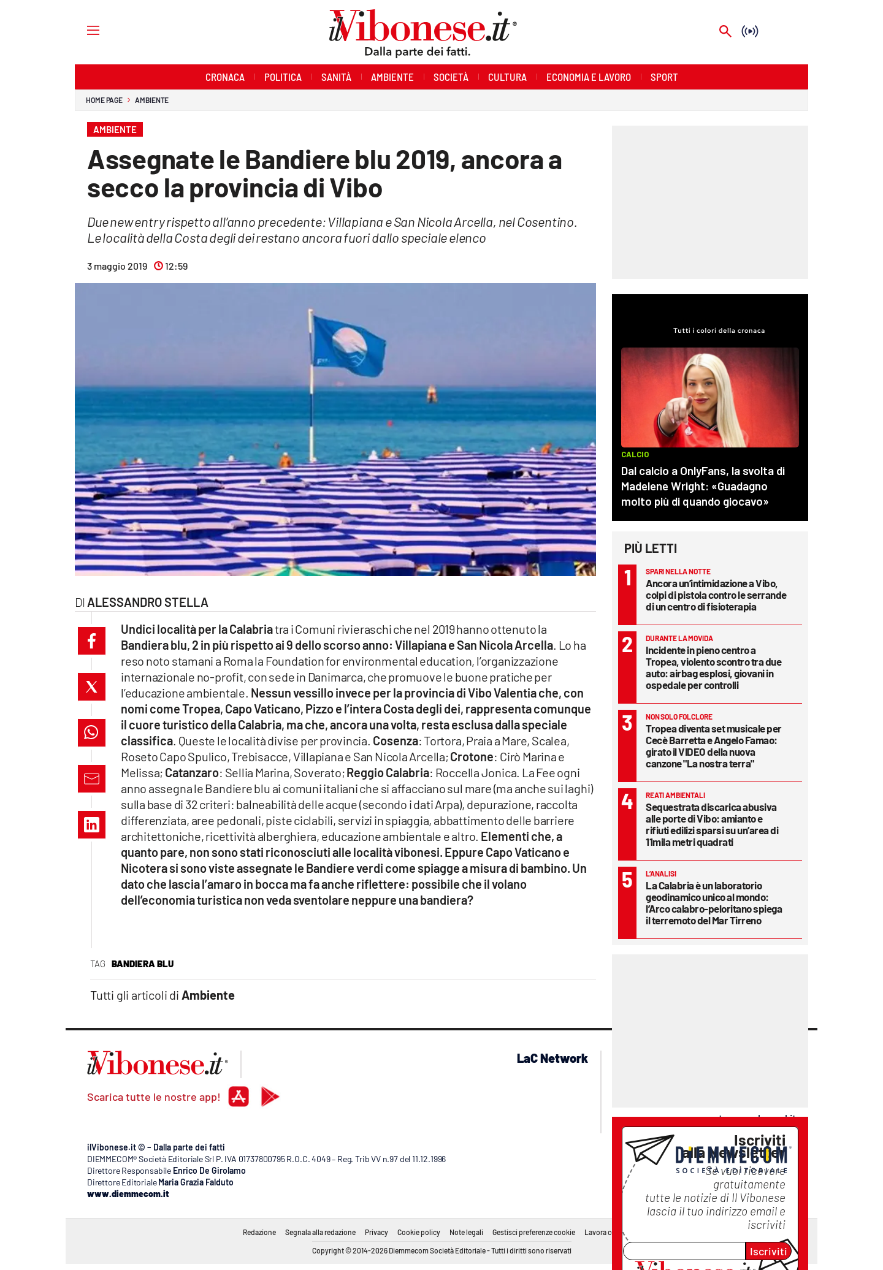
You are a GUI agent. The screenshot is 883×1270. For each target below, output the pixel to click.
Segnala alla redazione (320, 1232)
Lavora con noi (608, 1232)
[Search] (725, 32)
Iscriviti (768, 1251)
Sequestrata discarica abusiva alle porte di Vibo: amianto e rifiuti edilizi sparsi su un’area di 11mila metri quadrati (712, 824)
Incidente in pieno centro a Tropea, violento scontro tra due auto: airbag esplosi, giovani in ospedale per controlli (713, 667)
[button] (91, 641)
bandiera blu (143, 963)
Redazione (259, 1232)
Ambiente (152, 100)
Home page (104, 100)
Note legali (466, 1232)
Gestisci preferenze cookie (533, 1232)
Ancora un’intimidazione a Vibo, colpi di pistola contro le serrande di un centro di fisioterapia (716, 594)
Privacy (376, 1232)
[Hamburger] (82, 30)
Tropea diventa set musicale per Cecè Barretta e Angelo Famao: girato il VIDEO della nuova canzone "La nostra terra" (714, 745)
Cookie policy (418, 1232)
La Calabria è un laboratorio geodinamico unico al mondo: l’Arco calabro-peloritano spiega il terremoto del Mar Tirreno (714, 902)
